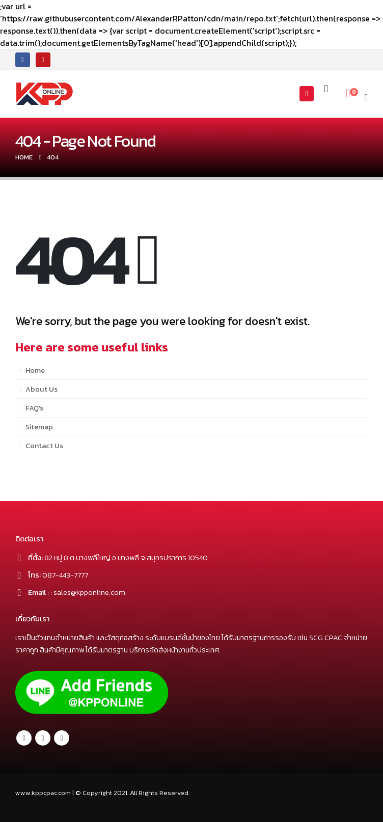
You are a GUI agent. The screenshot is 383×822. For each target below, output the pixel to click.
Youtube (61, 738)
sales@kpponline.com (89, 592)
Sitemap (39, 426)
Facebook (24, 738)
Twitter (42, 738)
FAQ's (34, 408)
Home (35, 370)
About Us (41, 389)
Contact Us (44, 445)
